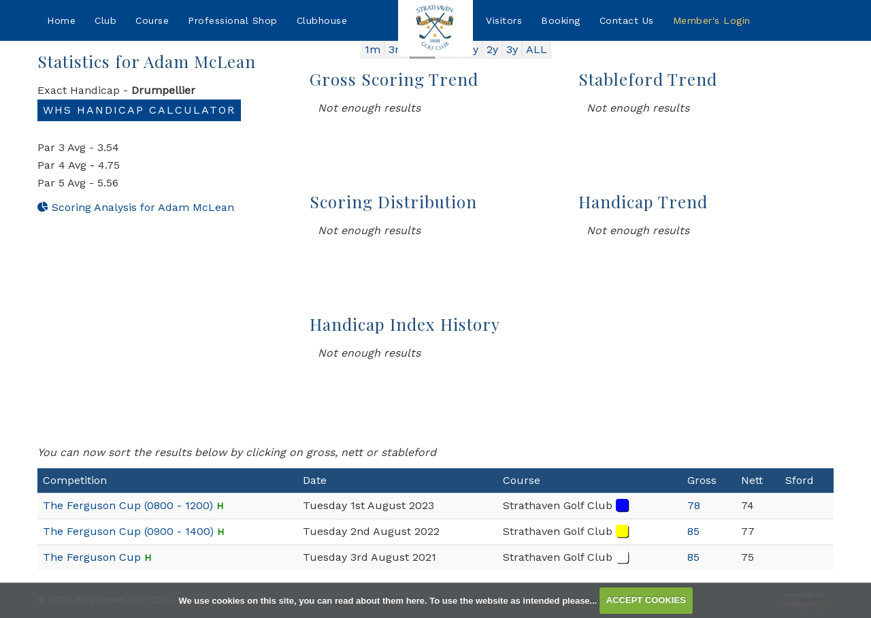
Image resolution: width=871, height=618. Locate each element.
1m (372, 49)
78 (693, 505)
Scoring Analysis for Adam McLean (135, 207)
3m (397, 49)
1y (473, 49)
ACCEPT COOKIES (646, 600)
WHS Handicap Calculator (139, 109)
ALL (536, 49)
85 (693, 531)
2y (492, 49)
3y (512, 49)
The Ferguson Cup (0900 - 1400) (128, 531)
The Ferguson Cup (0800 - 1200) (128, 505)
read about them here (380, 600)
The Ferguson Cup (92, 557)
